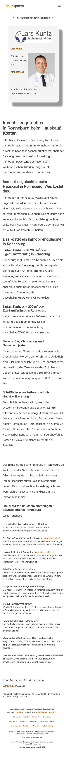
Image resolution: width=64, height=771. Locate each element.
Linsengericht (15, 726)
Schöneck (26, 726)
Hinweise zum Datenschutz (31, 738)
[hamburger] (59, 6)
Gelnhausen (43, 721)
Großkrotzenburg (47, 726)
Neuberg (20, 712)
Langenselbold (41, 712)
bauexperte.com (49, 731)
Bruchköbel (13, 721)
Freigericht (23, 721)
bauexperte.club (42, 733)
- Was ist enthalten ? (28, 552)
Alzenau (36, 726)
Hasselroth (36, 717)
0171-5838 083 (17, 72)
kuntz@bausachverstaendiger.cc (25, 89)
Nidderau (33, 721)
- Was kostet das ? (31, 538)
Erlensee (52, 712)
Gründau (26, 717)
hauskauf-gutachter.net (24, 733)
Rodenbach (47, 717)
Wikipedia (9, 685)
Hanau (52, 721)
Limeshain (17, 717)
